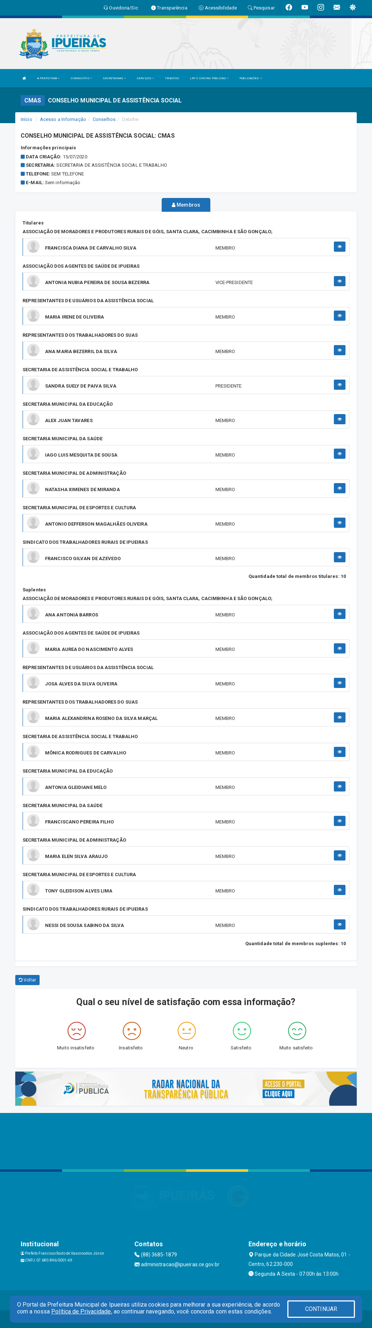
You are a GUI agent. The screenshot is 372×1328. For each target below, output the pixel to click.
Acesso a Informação (63, 119)
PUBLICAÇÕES (250, 78)
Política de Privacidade (81, 1311)
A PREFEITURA (48, 78)
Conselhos (104, 119)
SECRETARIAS (114, 78)
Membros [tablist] (186, 205)
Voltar (27, 979)
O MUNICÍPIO (81, 78)
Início (26, 119)
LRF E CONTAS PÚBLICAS (209, 78)
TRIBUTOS (172, 78)
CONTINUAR (321, 1308)
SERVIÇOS (145, 78)
